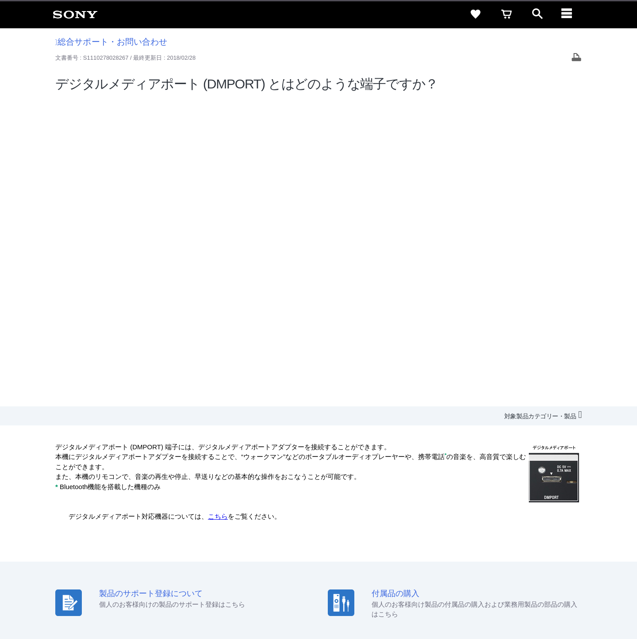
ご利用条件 (72, 603)
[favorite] (475, 14)
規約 (573, 516)
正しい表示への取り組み (186, 603)
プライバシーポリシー (121, 603)
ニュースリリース (469, 533)
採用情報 (376, 533)
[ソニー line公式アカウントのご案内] (513, 554)
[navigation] (568, 14)
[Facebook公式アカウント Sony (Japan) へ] (570, 554)
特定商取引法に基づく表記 (477, 516)
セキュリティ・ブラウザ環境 (394, 516)
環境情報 (512, 533)
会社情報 (344, 533)
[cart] (506, 14)
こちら (218, 208)
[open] (537, 14)
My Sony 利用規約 (556, 533)
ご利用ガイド (540, 516)
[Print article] (576, 58)
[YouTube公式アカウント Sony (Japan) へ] (551, 554)
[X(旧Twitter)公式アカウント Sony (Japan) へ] (532, 554)
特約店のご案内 (417, 533)
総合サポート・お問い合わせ (111, 41)
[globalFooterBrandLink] (546, 608)
